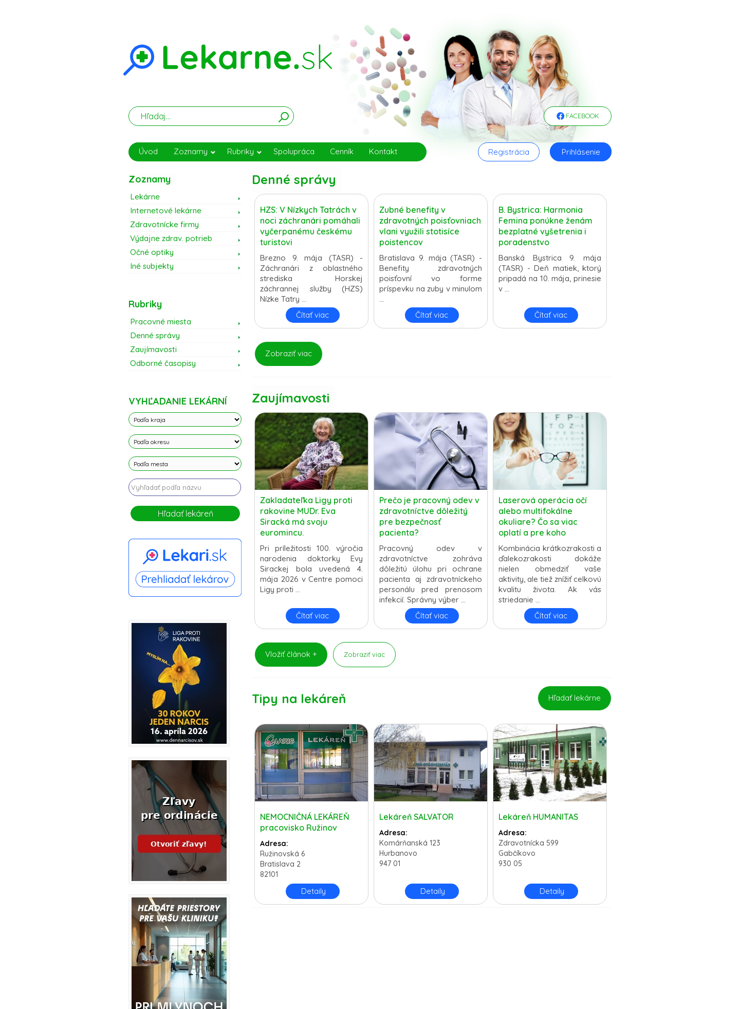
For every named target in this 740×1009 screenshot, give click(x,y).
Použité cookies (397, 961)
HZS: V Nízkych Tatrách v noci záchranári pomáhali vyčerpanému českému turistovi (310, 226)
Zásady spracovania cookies (338, 961)
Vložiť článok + (291, 654)
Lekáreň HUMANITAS (538, 817)
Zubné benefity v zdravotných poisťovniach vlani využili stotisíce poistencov (430, 226)
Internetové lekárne (165, 210)
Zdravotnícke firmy (164, 224)
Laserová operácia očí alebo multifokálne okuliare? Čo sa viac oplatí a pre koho (542, 516)
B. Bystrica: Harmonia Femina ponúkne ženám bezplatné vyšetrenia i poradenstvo (545, 226)
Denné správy (155, 335)
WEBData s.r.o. (595, 986)
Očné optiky (152, 252)
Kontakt (383, 151)
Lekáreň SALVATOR (416, 817)
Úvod (148, 151)
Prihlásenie (581, 152)
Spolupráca (293, 151)
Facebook (578, 116)
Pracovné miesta (160, 321)
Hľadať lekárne (574, 698)
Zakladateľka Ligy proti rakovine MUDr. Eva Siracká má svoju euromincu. (306, 516)
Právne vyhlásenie (444, 961)
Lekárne (145, 196)
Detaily (313, 891)
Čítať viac (312, 315)
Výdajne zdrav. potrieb (171, 238)
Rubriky (244, 151)
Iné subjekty (152, 266)
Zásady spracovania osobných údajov (247, 961)
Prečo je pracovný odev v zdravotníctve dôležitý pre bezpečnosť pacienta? (429, 516)
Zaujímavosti (153, 349)
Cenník (342, 151)
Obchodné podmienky (500, 961)
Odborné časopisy (163, 363)
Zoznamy (195, 151)
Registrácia (508, 152)
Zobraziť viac (288, 353)
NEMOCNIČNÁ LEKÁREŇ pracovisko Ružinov (304, 822)
